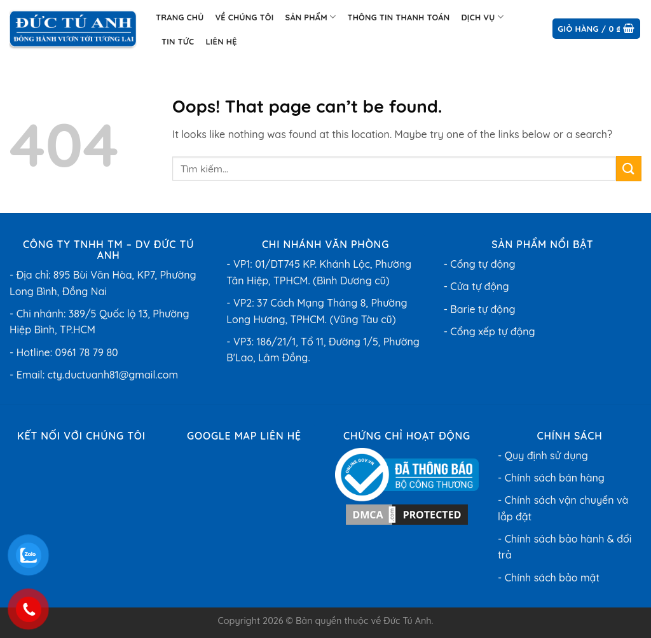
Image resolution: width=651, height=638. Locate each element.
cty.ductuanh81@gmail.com (113, 374)
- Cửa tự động (476, 286)
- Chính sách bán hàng (551, 477)
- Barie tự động (480, 309)
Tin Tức (177, 41)
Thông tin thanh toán (398, 17)
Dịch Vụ (482, 17)
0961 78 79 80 (86, 352)
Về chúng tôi (244, 17)
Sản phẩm (310, 17)
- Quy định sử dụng (543, 455)
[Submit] (628, 168)
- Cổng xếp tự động (489, 331)
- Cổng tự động (480, 264)
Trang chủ (179, 17)
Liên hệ (220, 41)
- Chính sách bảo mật (549, 577)
